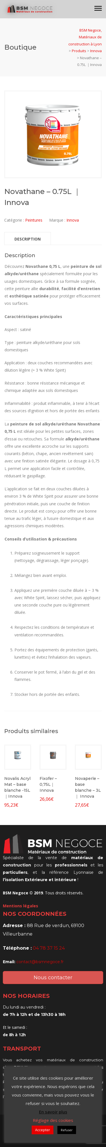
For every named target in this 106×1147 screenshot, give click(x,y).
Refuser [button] (67, 1130)
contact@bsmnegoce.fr (40, 961)
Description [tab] (27, 239)
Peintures (33, 220)
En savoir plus (53, 1112)
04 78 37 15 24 (49, 948)
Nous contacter (53, 977)
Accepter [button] (42, 1129)
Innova (72, 220)
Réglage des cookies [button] (53, 1120)
